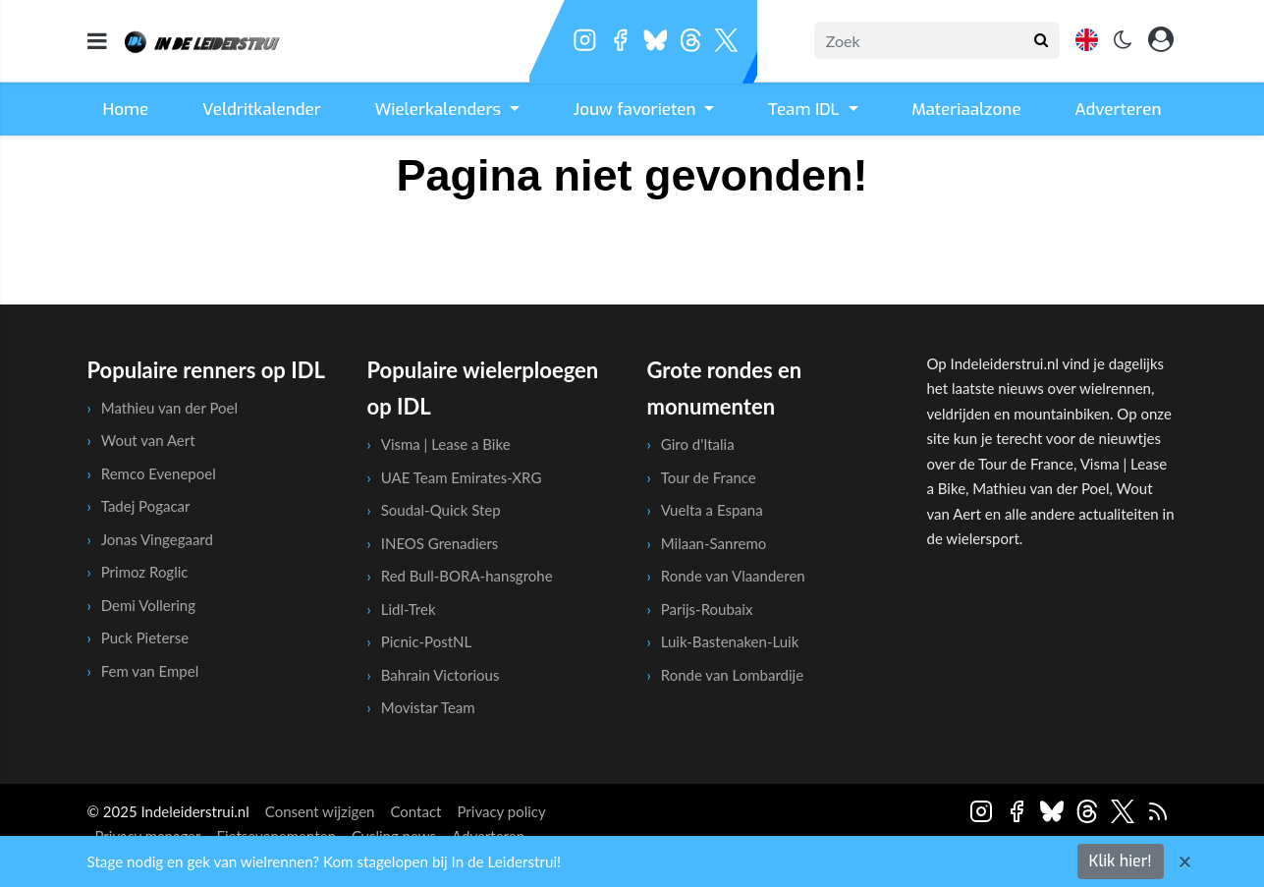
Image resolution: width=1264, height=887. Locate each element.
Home (126, 109)
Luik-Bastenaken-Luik (730, 641)
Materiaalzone (965, 109)
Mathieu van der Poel (169, 407)
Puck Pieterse (145, 637)
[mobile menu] (97, 41)
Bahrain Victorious (440, 675)
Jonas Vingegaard (157, 539)
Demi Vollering (148, 605)
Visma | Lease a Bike (446, 444)
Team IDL (806, 109)
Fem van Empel (149, 671)
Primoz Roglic (145, 572)
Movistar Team (428, 707)
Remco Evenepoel (158, 473)
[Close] (1185, 861)
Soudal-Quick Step (441, 510)
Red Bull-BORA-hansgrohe (467, 575)
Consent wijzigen (320, 811)
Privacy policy (501, 811)
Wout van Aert (148, 440)
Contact (415, 811)
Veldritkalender (261, 109)
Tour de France (708, 477)
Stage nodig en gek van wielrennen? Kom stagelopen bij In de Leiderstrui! (324, 861)
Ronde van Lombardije (732, 675)
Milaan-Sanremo (714, 543)
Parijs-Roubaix (707, 609)
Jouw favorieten (637, 109)
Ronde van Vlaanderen (733, 575)
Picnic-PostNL (426, 641)
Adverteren (1117, 109)
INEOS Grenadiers (440, 543)
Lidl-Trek (408, 609)
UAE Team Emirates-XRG (461, 477)
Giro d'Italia (698, 444)
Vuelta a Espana (712, 510)
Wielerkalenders (440, 109)
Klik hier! (1120, 861)
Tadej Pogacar (146, 506)
